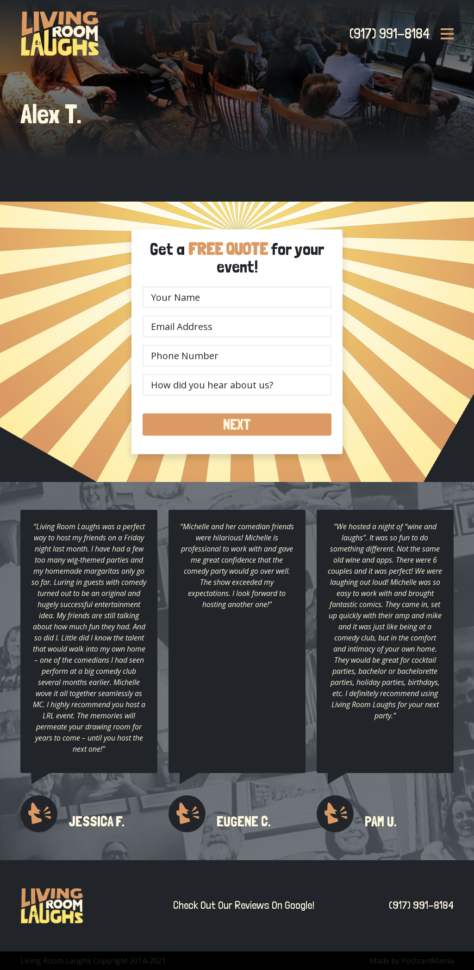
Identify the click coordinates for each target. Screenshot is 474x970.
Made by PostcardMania (412, 961)
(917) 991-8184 (387, 33)
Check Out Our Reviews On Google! (241, 905)
